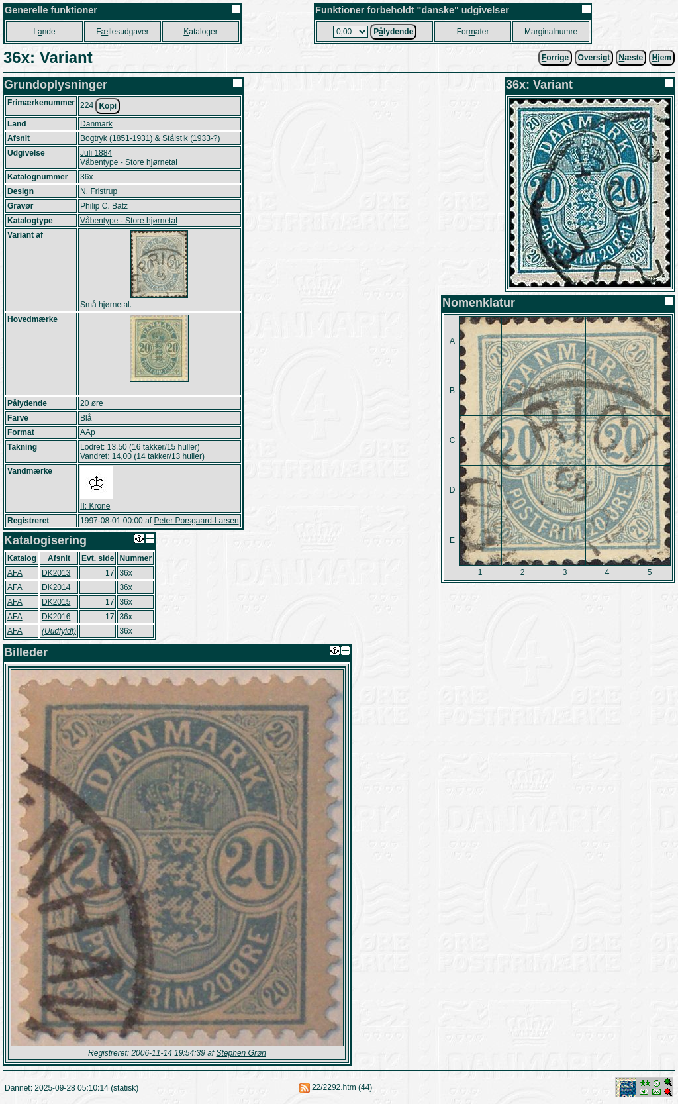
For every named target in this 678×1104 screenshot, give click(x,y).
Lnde (44, 31)
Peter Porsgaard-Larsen (196, 520)
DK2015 (56, 602)
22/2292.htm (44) (342, 1087)
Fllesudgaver (122, 31)
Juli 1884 (96, 153)
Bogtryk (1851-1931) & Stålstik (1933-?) (150, 138)
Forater (473, 31)
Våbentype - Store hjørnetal (128, 220)
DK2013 (56, 572)
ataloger (200, 31)
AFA (15, 572)
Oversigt (594, 57)
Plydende (393, 31)
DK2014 (56, 587)
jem (661, 57)
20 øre (91, 403)
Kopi (108, 106)
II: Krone (95, 506)
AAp (87, 432)
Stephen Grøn (241, 1053)
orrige (555, 57)
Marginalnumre (550, 31)
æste (631, 57)
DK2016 (56, 616)
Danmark (96, 123)
